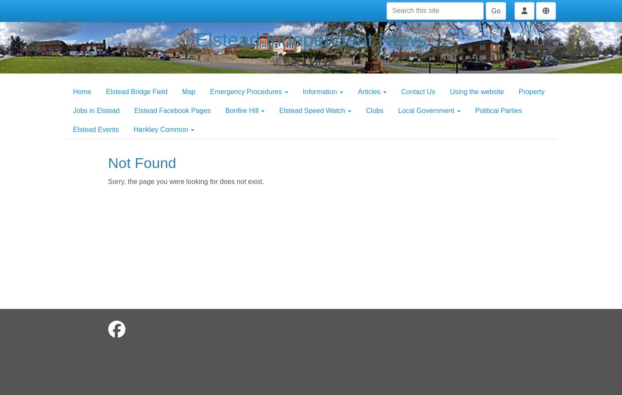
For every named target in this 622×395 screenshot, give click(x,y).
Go (495, 11)
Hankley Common (164, 129)
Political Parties (498, 110)
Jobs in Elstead (96, 110)
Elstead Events (96, 129)
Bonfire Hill (245, 110)
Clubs (375, 110)
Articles (372, 91)
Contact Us (418, 91)
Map (188, 91)
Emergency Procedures (249, 91)
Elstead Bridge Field (137, 91)
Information (323, 91)
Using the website (477, 91)
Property (531, 91)
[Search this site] (435, 11)
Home (82, 91)
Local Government (429, 110)
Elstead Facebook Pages (172, 110)
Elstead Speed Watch (315, 110)
